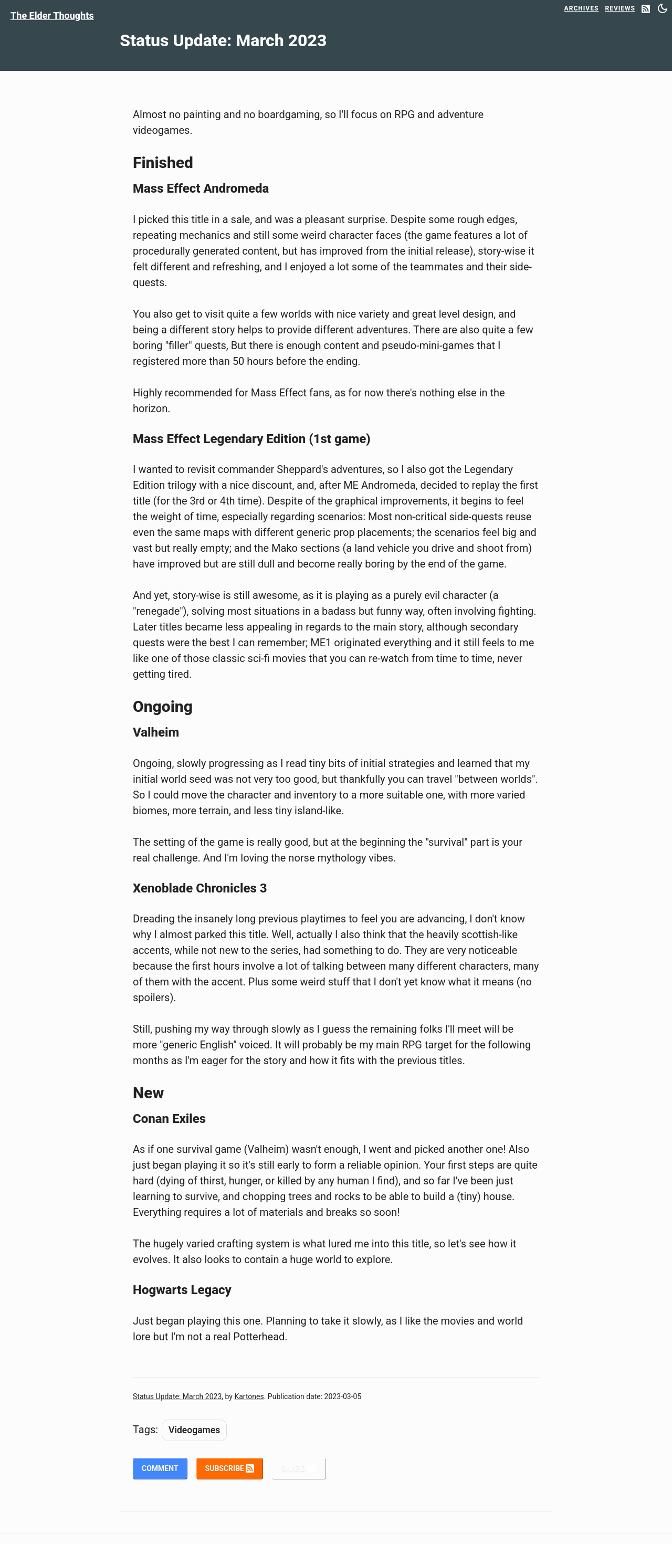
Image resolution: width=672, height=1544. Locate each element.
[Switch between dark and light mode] (662, 8)
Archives (581, 8)
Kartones (249, 1396)
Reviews (620, 8)
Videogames (194, 1430)
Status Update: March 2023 (177, 1396)
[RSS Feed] (645, 9)
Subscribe (230, 1468)
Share (299, 1468)
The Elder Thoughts (52, 15)
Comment (160, 1468)
